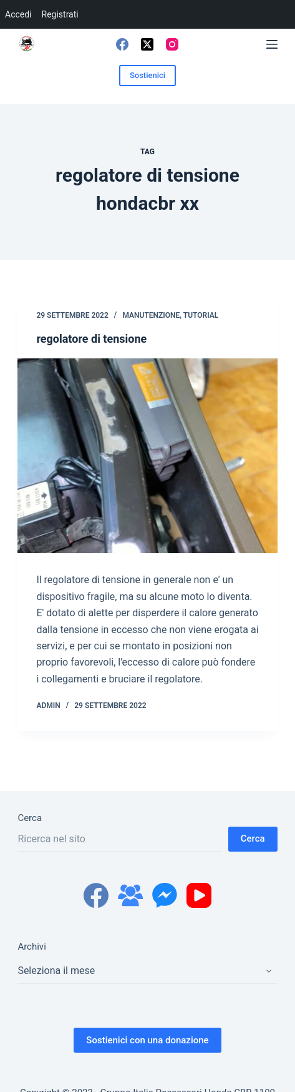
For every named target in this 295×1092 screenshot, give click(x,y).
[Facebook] (122, 44)
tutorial (200, 315)
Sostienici (147, 75)
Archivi (31, 946)
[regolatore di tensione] (147, 455)
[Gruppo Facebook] (130, 895)
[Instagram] (172, 44)
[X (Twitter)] (147, 44)
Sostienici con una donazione (147, 1040)
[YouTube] (198, 895)
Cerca (29, 818)
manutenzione (151, 315)
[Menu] (272, 44)
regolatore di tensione (91, 338)
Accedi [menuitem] (18, 14)
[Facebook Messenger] (164, 895)
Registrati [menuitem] (60, 14)
